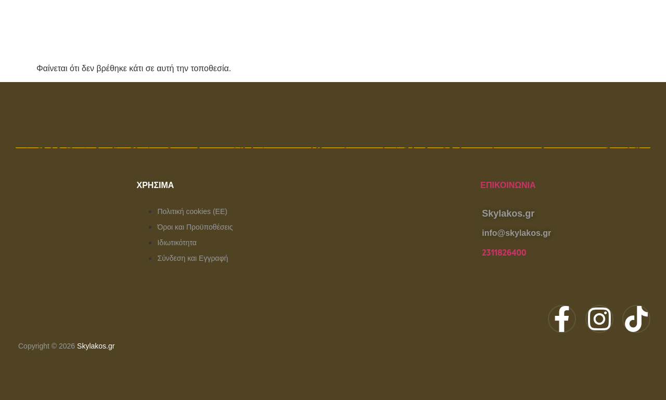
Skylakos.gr (95, 346)
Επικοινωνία (507, 185)
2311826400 (504, 253)
